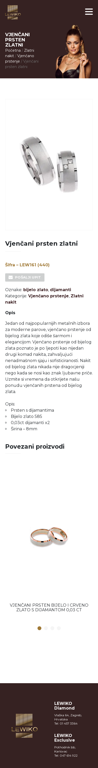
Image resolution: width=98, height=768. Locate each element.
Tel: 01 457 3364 (66, 723)
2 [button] (45, 628)
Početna (13, 50)
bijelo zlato (35, 289)
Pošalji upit (28, 277)
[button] (88, 11)
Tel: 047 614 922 (66, 755)
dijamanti (60, 289)
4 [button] (58, 628)
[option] (49, 539)
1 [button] (39, 628)
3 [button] (52, 628)
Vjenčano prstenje (48, 295)
